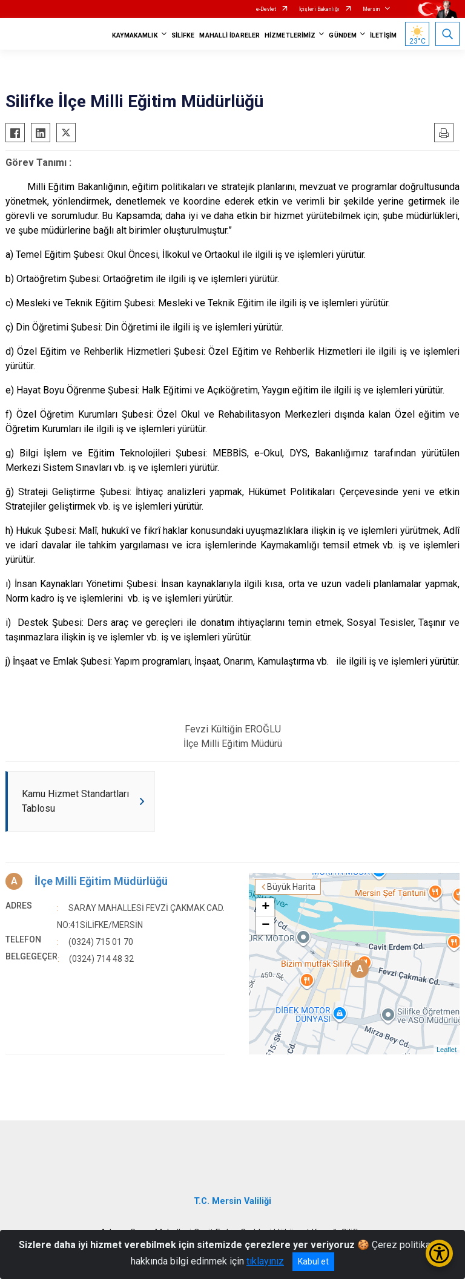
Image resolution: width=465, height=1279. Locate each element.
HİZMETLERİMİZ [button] (290, 35)
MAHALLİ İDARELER (229, 35)
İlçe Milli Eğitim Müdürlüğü (101, 881)
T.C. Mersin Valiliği (232, 1201)
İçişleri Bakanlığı (319, 9)
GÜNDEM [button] (343, 35)
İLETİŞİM (383, 35)
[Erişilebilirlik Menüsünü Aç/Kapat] (439, 1253)
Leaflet (447, 1049)
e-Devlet (266, 9)
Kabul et (313, 1261)
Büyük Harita (291, 887)
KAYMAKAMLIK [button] (135, 35)
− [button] (265, 925)
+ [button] (265, 907)
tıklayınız (265, 1261)
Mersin (371, 9)
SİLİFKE (183, 35)
